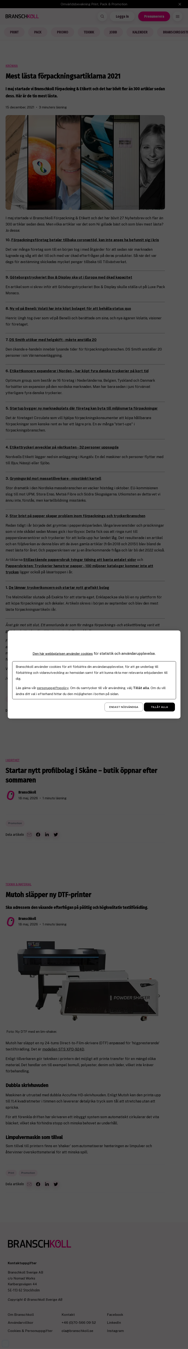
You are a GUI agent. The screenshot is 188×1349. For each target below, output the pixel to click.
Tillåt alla (159, 707)
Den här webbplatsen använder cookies (62, 653)
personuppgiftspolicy (53, 688)
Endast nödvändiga (123, 707)
